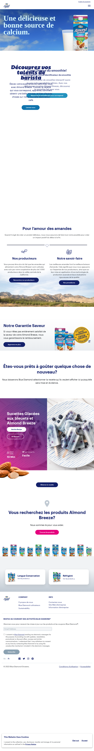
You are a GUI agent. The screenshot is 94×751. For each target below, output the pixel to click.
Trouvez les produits (47, 532)
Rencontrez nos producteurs (23, 280)
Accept (85, 740)
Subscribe (11, 652)
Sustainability (24, 608)
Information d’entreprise (58, 607)
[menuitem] (4, 658)
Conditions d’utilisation (68, 666)
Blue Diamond (19, 634)
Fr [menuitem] (9, 659)
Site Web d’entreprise (57, 605)
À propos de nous (25, 602)
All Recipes (15, 436)
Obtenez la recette (47, 485)
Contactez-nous (55, 602)
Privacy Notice (30, 744)
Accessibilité (85, 666)
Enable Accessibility (84, 1)
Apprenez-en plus (14, 344)
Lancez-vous (30, 107)
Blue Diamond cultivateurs (29, 605)
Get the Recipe (16, 429)
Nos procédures (69, 283)
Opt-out (75, 740)
